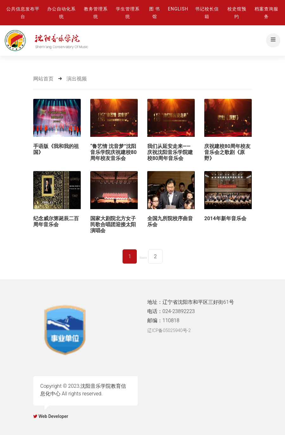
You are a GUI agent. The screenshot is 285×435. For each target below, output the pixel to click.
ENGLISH (178, 8)
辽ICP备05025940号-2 (169, 330)
